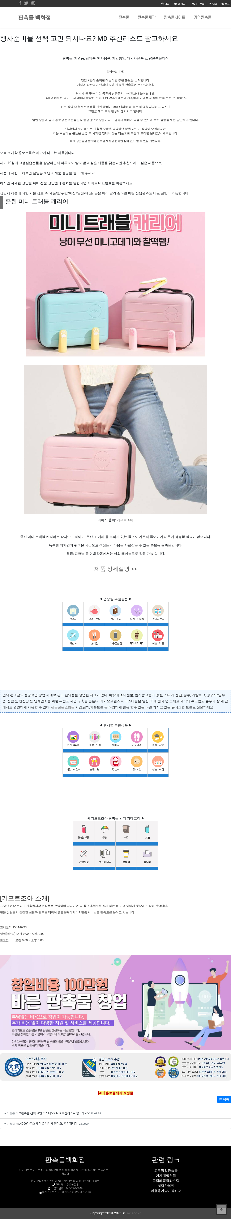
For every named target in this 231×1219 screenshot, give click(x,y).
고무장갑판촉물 (166, 1171)
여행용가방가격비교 (166, 1191)
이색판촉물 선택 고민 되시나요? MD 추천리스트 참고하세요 (53, 1113)
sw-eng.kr (133, 1213)
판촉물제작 (146, 17)
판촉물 (124, 17)
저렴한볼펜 (166, 1186)
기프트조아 (125, 520)
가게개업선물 (166, 1176)
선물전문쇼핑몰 (62, 707)
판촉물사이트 (174, 17)
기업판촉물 (202, 17)
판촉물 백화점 (34, 17)
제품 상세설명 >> (115, 568)
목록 (224, 1099)
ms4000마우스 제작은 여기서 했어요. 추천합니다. (47, 1123)
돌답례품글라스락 (166, 1181)
